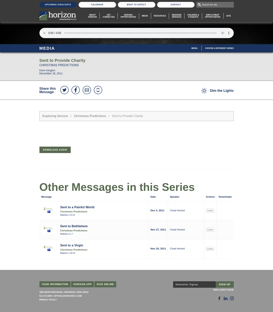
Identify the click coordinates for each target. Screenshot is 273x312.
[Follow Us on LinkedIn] (226, 298)
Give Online (105, 284)
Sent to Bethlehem (74, 226)
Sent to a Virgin (71, 245)
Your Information (55, 284)
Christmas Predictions (90, 116)
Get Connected (109, 16)
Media (145, 16)
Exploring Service (55, 116)
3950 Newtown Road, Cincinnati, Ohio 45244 (64, 292)
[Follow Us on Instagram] (232, 298)
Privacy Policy (48, 300)
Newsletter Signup (187, 284)
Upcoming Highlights (58, 5)
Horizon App (82, 284)
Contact (175, 5)
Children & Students (193, 16)
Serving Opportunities (128, 16)
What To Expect (136, 5)
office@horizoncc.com (68, 296)
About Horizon (92, 16)
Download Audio (55, 150)
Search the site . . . (211, 4)
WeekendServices (176, 16)
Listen (210, 210)
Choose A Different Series (219, 48)
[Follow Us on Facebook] (219, 298)
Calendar (97, 5)
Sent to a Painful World (77, 207)
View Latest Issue (223, 290)
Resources (160, 16)
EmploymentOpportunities (212, 16)
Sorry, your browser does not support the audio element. (136, 33)
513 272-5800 (45, 296)
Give (228, 16)
